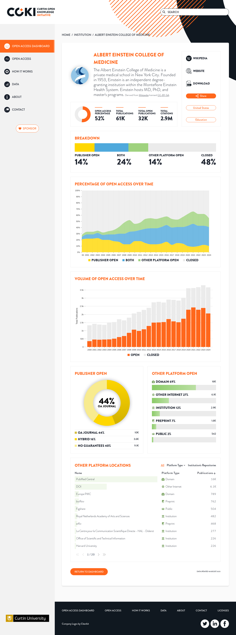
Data (163, 610)
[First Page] (77, 554)
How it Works (141, 610)
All (162, 465)
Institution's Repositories (202, 465)
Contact (201, 610)
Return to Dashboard (89, 571)
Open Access (113, 610)
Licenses (223, 610)
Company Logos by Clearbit (75, 623)
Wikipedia (144, 95)
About (181, 610)
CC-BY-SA (163, 95)
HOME (66, 35)
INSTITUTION (82, 35)
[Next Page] (98, 554)
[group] (27, 46)
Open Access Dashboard (78, 610)
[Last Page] (104, 554)
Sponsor (27, 128)
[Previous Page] (83, 554)
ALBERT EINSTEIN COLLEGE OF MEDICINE (122, 35)
